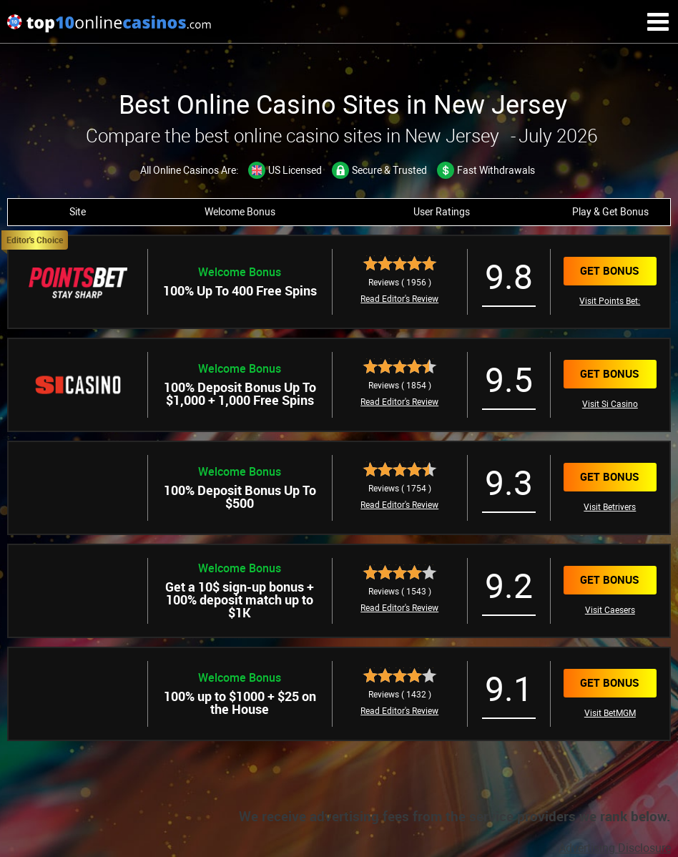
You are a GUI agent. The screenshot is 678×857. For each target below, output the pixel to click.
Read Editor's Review (399, 299)
